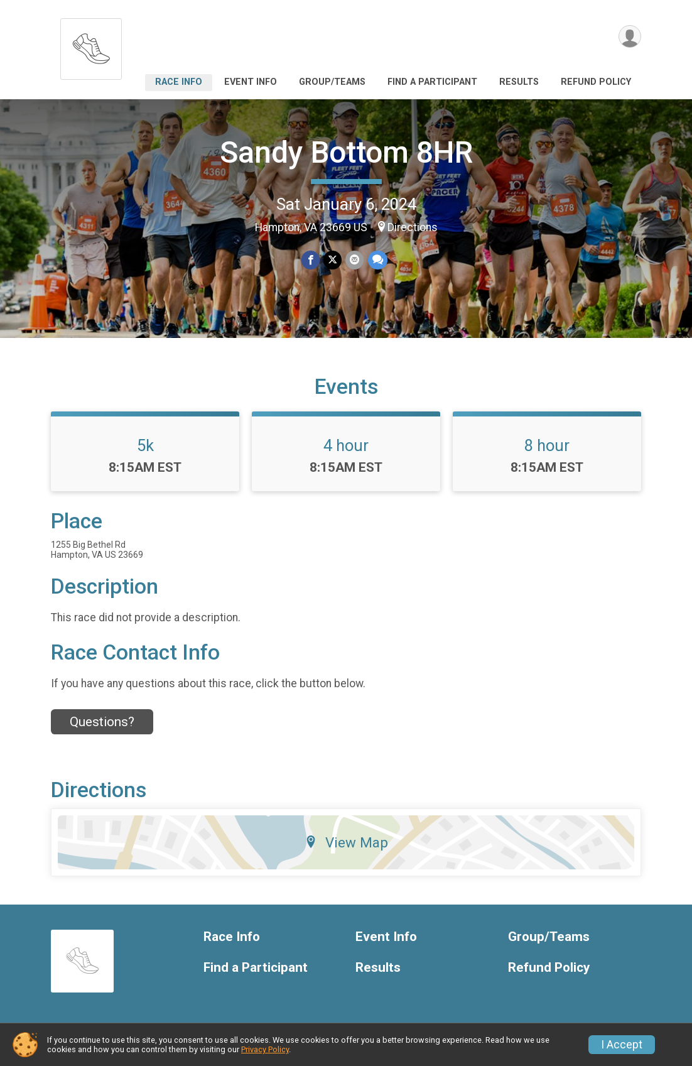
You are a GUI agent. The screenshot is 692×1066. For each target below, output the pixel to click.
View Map (346, 842)
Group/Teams (332, 82)
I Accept (621, 1044)
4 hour (346, 445)
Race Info (178, 82)
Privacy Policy (265, 1049)
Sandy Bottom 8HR (346, 152)
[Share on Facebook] (310, 260)
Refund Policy (596, 82)
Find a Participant (432, 82)
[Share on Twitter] (332, 260)
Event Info (250, 82)
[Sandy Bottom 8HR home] (91, 45)
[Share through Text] (377, 260)
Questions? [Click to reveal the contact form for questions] (102, 721)
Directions (412, 227)
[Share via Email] (354, 260)
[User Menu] (629, 36)
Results (519, 82)
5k (145, 445)
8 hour (547, 445)
